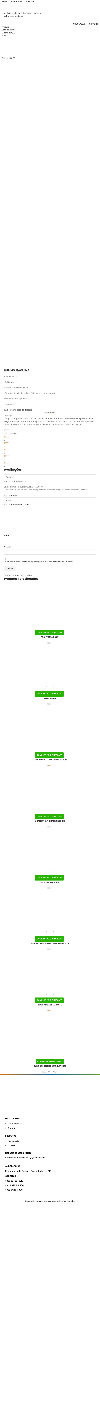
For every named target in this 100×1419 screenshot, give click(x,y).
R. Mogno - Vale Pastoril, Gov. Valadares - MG (28, 1385)
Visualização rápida (46, 1269)
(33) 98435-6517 (14, 1395)
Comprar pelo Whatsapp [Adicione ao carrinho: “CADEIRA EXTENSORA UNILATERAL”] (50, 1275)
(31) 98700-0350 (14, 1399)
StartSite (71, 1416)
